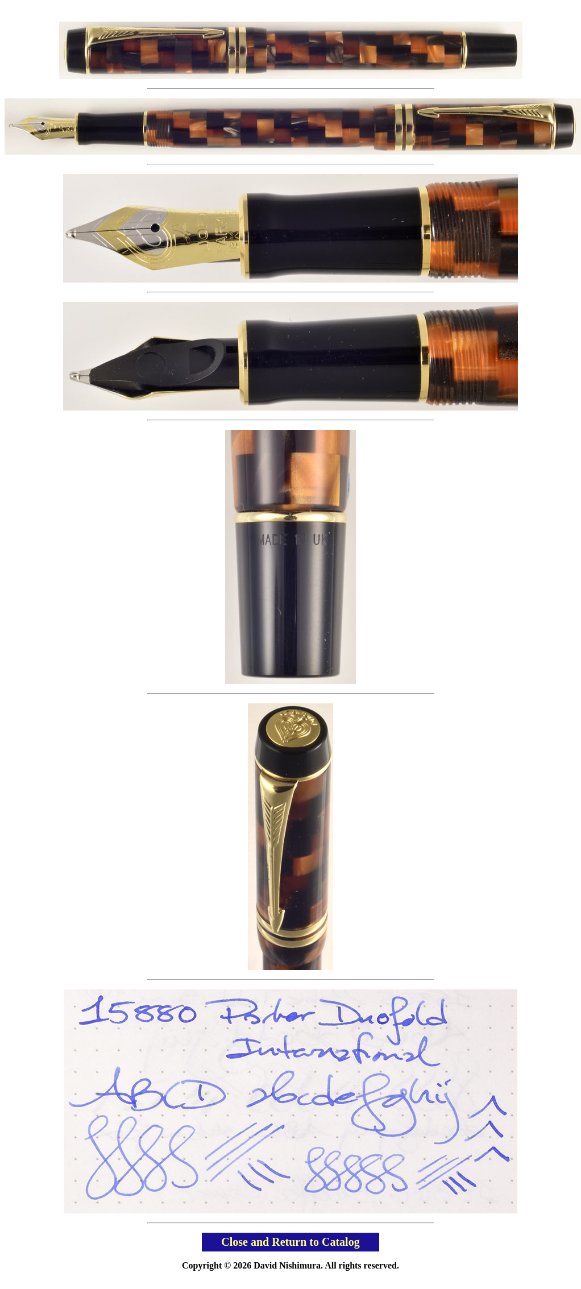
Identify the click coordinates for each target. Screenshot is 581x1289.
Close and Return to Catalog (290, 1242)
